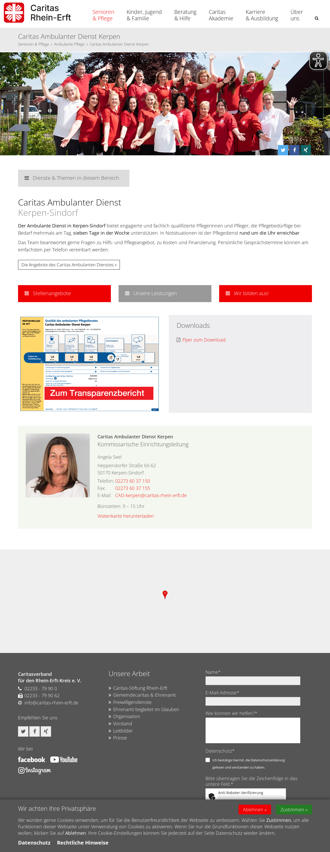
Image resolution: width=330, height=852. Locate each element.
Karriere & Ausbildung (262, 15)
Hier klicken (251, 797)
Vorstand (120, 723)
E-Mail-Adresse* (222, 692)
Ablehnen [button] (253, 809)
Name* (213, 672)
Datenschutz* (220, 751)
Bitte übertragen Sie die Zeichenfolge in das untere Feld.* (251, 781)
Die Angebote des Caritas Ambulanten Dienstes (67, 265)
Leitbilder (121, 731)
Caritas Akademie (221, 15)
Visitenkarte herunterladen (125, 516)
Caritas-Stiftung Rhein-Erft (138, 688)
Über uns (297, 15)
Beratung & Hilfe (185, 15)
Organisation (124, 716)
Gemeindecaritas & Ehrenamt (142, 695)
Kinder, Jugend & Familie (144, 15)
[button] (316, 18)
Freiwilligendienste (130, 702)
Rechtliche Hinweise (83, 842)
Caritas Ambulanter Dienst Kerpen (119, 44)
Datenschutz (34, 842)
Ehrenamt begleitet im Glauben (144, 709)
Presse (118, 738)
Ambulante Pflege (69, 44)
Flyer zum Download (201, 340)
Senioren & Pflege (103, 15)
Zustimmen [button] (292, 809)
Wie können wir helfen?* (231, 713)
